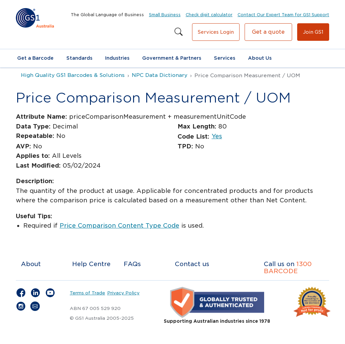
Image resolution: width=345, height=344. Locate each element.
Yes (217, 136)
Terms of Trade (87, 292)
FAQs (132, 263)
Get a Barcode (35, 58)
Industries (117, 58)
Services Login (216, 32)
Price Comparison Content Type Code (119, 225)
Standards (79, 58)
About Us (260, 58)
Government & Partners (171, 58)
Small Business (165, 14)
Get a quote (268, 32)
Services (224, 58)
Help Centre (91, 263)
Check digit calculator (209, 14)
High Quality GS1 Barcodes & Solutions (73, 75)
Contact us (192, 263)
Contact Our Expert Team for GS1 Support (283, 14)
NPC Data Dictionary (159, 75)
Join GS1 (313, 32)
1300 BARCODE (288, 267)
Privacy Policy (123, 292)
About (31, 263)
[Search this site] (178, 32)
